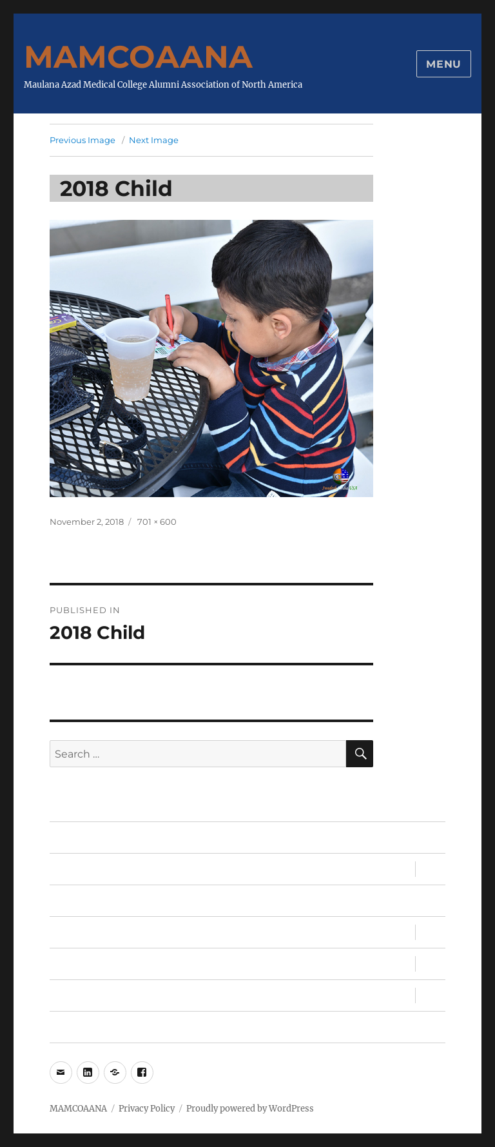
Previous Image (82, 140)
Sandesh (72, 869)
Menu (443, 64)
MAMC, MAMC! (87, 964)
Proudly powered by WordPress (250, 1108)
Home (66, 838)
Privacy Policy (147, 1108)
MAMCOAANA (138, 56)
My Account (81, 1027)
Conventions (83, 932)
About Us (74, 996)
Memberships (85, 901)
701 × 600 (157, 521)
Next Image (154, 140)
